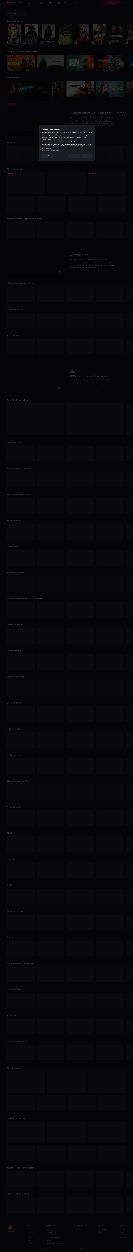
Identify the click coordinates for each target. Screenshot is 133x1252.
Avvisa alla (74, 156)
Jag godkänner (87, 156)
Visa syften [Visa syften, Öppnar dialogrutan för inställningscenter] (47, 156)
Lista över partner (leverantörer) (50, 150)
